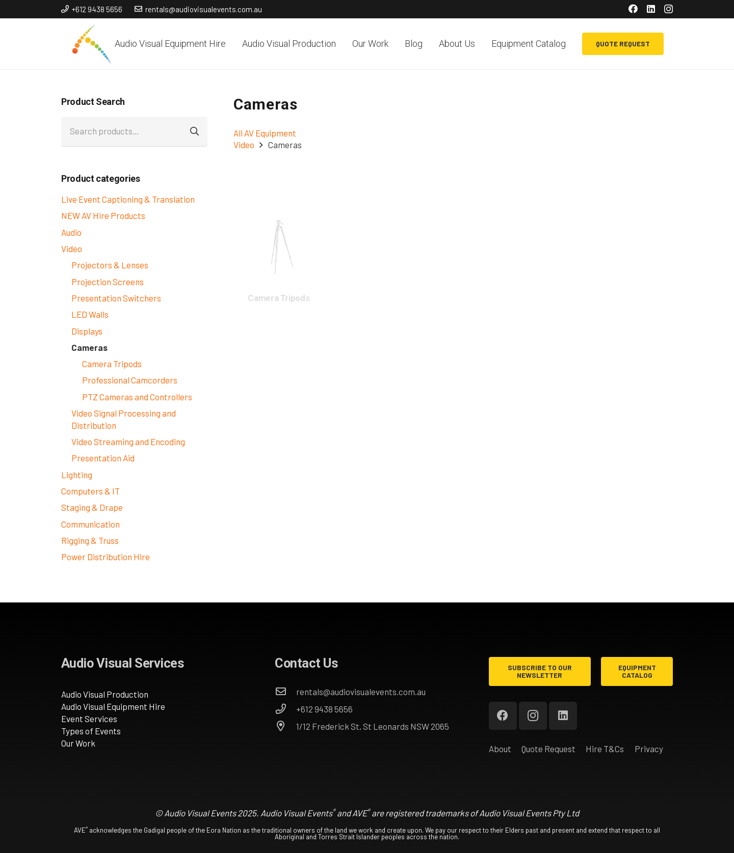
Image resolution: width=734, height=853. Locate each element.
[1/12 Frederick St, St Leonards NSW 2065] (285, 726)
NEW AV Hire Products (103, 215)
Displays (86, 331)
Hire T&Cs (605, 749)
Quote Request (548, 749)
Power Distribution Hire (105, 557)
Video (71, 248)
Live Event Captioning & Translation (128, 199)
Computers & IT (90, 491)
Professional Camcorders (129, 380)
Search (196, 131)
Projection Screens (107, 282)
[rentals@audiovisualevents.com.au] (285, 691)
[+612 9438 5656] (285, 709)
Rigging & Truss (90, 540)
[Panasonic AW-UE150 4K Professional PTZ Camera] (278, 217)
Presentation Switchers (116, 298)
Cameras (89, 347)
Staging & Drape (92, 507)
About (500, 749)
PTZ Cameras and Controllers (137, 397)
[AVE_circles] (91, 43)
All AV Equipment (264, 133)
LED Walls (90, 314)
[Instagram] (668, 9)
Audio (71, 232)
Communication (90, 524)
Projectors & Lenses (109, 265)
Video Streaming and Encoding (128, 441)
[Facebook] (633, 8)
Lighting (76, 475)
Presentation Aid (103, 458)
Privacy (649, 749)
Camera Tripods (112, 364)
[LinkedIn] (651, 8)
